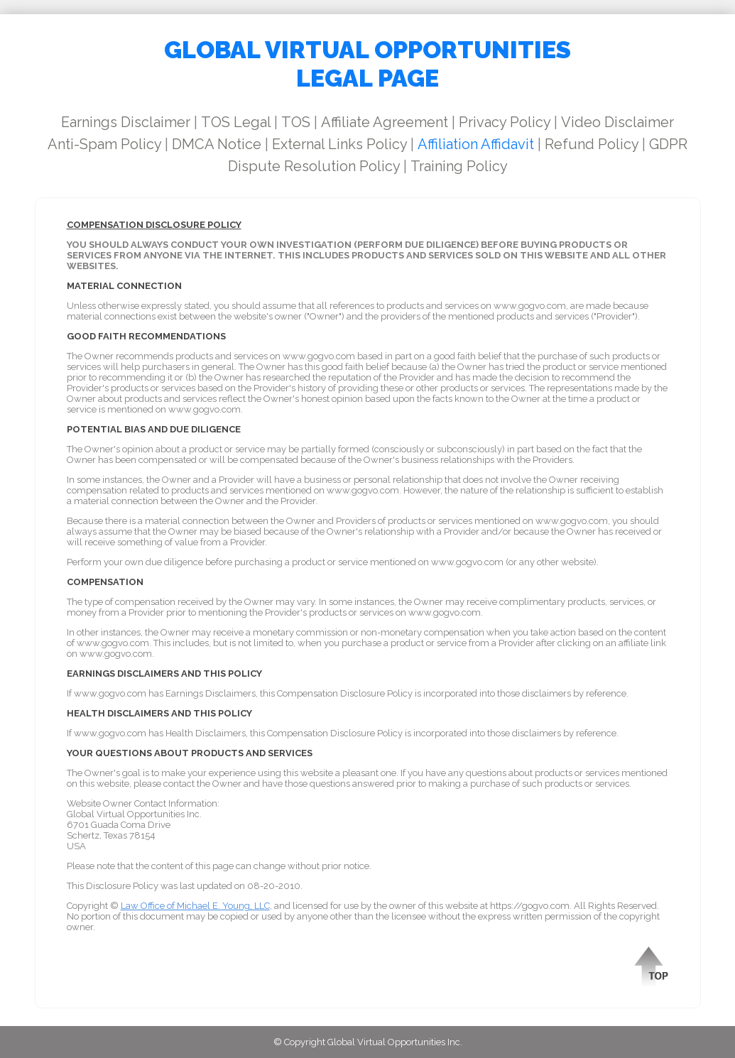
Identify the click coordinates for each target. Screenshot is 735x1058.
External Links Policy (339, 144)
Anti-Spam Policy (104, 144)
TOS (295, 122)
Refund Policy (591, 144)
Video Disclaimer (617, 122)
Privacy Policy (504, 122)
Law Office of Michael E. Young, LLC (195, 905)
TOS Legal (236, 122)
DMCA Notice (216, 144)
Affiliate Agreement (384, 122)
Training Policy (459, 166)
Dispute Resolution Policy (314, 166)
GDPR (668, 144)
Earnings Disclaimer (125, 122)
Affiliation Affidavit (476, 144)
